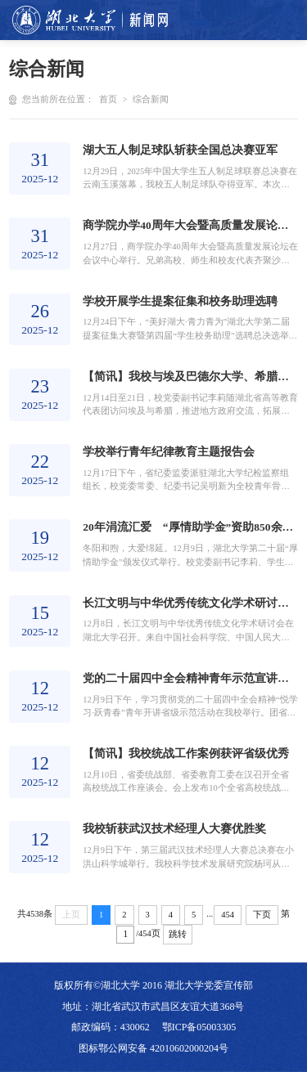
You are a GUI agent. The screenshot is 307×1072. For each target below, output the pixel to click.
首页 (108, 99)
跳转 (178, 934)
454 (227, 914)
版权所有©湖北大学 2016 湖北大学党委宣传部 (153, 985)
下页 (262, 914)
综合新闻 (151, 99)
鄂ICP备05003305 (199, 1027)
